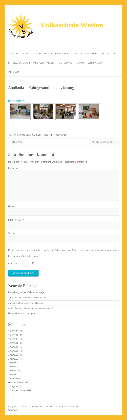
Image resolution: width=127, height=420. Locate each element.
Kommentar (14, 168)
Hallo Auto (16, 141)
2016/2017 (13, 339)
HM (14, 135)
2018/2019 (13, 347)
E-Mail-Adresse (16, 219)
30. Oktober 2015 (27, 135)
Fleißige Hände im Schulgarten (22, 313)
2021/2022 (13, 358)
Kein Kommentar (59, 135)
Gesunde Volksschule (18, 382)
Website (12, 233)
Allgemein (13, 378)
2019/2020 (13, 351)
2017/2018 (13, 343)
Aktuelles (14, 53)
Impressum (14, 71)
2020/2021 (13, 354)
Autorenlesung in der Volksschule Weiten (27, 297)
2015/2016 (43, 135)
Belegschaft (108, 53)
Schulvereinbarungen (18, 390)
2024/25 (12, 374)
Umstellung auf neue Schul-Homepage (26, 292)
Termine (80, 62)
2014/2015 (13, 331)
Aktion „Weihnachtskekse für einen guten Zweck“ (30, 308)
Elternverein (95, 62)
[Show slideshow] (16, 100)
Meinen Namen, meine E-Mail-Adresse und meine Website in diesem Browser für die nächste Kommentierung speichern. (63, 250)
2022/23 (12, 362)
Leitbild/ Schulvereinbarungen (26, 62)
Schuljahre (65, 62)
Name (11, 206)
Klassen (51, 62)
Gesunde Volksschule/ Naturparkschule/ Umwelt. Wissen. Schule (60, 53)
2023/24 (12, 366)
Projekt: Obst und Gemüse (104, 141)
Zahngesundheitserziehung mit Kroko (25, 303)
